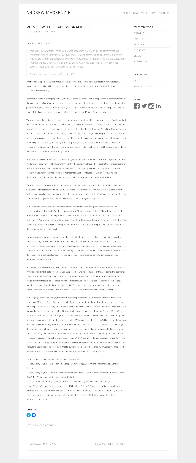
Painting (139, 38)
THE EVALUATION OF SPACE (41, 444)
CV (135, 80)
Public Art (139, 50)
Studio (138, 56)
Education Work (143, 86)
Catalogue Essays (46, 425)
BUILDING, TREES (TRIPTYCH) (111, 444)
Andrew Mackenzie (48, 12)
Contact (164, 13)
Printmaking (141, 44)
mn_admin (50, 32)
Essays (153, 13)
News (135, 13)
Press (144, 13)
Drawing (139, 33)
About (126, 13)
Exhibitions (140, 61)
